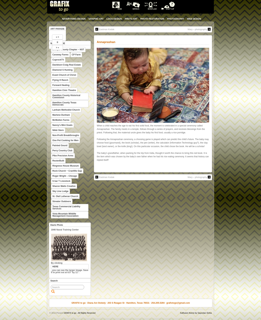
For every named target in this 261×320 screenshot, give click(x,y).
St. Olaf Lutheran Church (65, 196)
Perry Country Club (62, 150)
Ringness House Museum (65, 166)
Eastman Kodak (104, 29)
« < (57, 37)
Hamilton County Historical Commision (66, 96)
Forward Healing (60, 85)
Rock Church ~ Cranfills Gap (67, 171)
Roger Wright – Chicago (64, 176)
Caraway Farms (60, 54)
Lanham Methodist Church (66, 110)
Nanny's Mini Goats (62, 125)
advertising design (74, 19)
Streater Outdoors (61, 201)
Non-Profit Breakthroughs (65, 135)
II (57, 42)
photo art (131, 19)
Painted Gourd (59, 145)
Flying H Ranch (60, 80)
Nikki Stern (58, 130)
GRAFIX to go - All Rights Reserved (79, 313)
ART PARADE (57, 29)
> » (57, 47)
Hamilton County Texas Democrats (64, 103)
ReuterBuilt (58, 160)
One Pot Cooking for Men (65, 140)
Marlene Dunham (61, 115)
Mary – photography (199, 29)
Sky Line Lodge (60, 191)
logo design (114, 19)
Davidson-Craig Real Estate (66, 65)
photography (175, 19)
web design (194, 19)
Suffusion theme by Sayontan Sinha (196, 313)
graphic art (95, 19)
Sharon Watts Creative (64, 186)
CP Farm (76, 54)
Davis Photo (56, 225)
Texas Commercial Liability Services (66, 207)
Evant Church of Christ (64, 75)
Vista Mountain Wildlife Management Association (65, 214)
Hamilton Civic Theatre (64, 90)
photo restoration (152, 19)
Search (54, 281)
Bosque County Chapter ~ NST (68, 49)
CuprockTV (58, 59)
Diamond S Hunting (62, 70)
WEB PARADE (57, 43)
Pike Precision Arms (62, 155)
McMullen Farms (60, 120)
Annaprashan (106, 42)
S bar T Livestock (61, 181)
